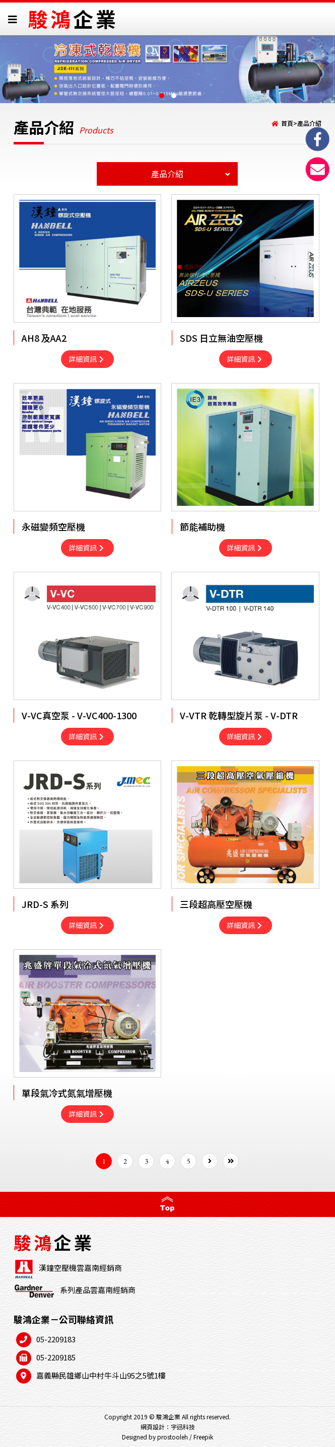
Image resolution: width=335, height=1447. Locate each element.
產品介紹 (309, 123)
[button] (162, 96)
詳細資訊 (86, 359)
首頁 (287, 123)
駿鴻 (73, 18)
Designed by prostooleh (155, 1436)
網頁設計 (153, 1426)
